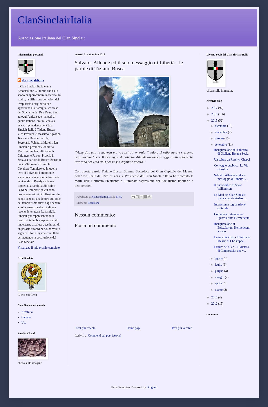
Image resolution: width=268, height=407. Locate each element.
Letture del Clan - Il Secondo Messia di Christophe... (232, 239)
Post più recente (85, 328)
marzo (219, 289)
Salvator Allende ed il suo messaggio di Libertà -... (230, 177)
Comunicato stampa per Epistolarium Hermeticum (232, 216)
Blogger (151, 387)
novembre (221, 132)
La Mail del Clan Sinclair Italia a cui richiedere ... (230, 196)
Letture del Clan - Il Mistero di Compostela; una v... (231, 248)
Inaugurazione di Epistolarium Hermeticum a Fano (232, 227)
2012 (214, 303)
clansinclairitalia (33, 80)
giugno (219, 271)
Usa (24, 322)
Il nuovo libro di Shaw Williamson (228, 187)
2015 (214, 120)
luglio (219, 264)
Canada (26, 317)
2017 (214, 108)
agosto (219, 258)
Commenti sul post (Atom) (104, 335)
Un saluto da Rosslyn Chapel (232, 159)
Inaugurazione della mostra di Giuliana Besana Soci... (231, 151)
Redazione (93, 202)
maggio (220, 277)
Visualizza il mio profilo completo (39, 247)
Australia (27, 312)
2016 (214, 114)
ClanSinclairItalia (55, 20)
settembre (221, 144)
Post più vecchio (182, 328)
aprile (219, 283)
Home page (134, 328)
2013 (214, 297)
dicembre (221, 126)
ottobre (219, 138)
